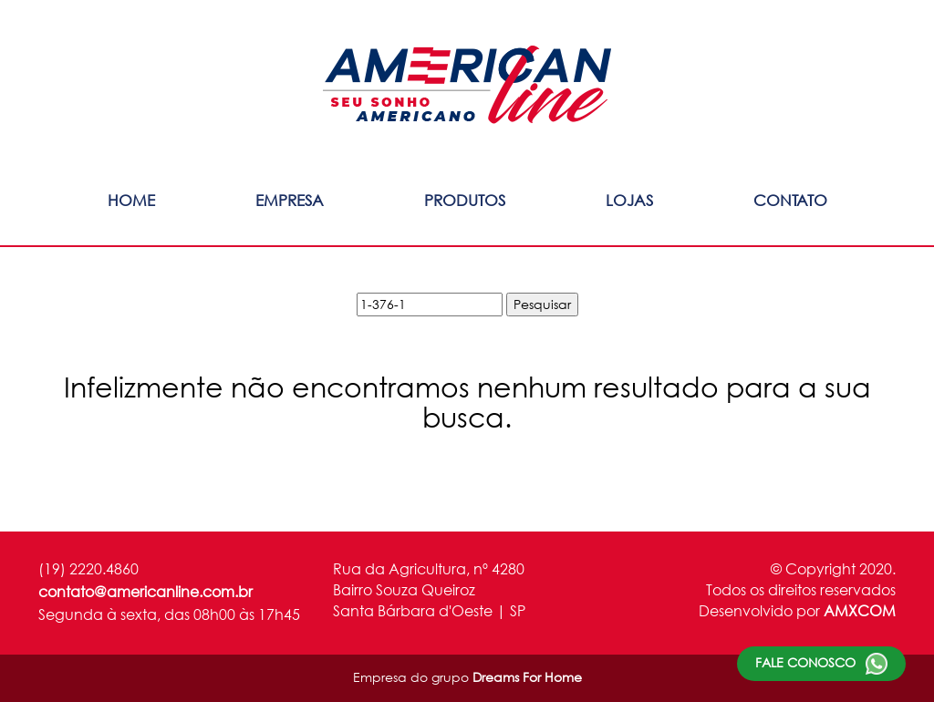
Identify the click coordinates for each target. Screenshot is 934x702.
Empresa (289, 200)
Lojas (629, 200)
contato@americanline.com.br (145, 591)
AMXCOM (860, 610)
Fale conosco (821, 664)
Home (131, 200)
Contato (790, 200)
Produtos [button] (464, 200)
